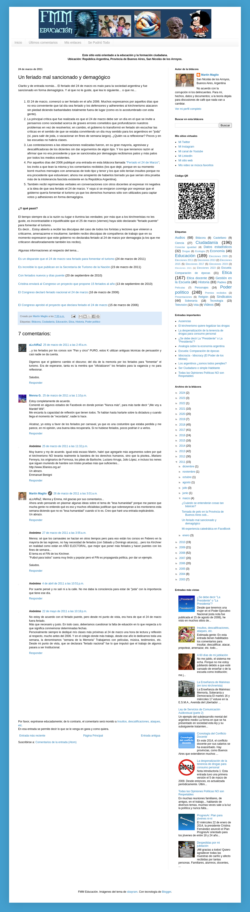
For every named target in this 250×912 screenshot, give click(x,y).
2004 (182, 574)
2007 (182, 558)
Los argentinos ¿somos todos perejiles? (202, 363)
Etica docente (197, 278)
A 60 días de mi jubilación (212, 655)
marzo (186, 498)
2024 (182, 392)
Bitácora (36, 321)
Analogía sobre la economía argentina (201, 346)
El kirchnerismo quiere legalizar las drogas (204, 325)
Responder (35, 382)
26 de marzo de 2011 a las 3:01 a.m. (75, 493)
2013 (182, 451)
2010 (182, 542)
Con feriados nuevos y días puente (41, 275)
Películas (180, 287)
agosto (186, 482)
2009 (182, 547)
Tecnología (216, 300)
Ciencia (179, 243)
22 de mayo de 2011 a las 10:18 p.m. (64, 611)
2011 (182, 462)
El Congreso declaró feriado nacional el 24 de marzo (53, 292)
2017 (182, 429)
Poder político (92, 321)
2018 (182, 424)
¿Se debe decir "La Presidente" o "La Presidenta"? (208, 600)
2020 (182, 414)
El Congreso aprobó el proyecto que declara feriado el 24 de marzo (63, 305)
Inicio (18, 42)
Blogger (166, 891)
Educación (61, 321)
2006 (182, 563)
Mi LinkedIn (185, 156)
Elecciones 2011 (184, 260)
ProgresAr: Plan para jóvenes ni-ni (209, 817)
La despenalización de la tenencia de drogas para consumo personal (200, 332)
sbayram (132, 891)
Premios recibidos (215, 292)
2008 (182, 552)
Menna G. (35, 395)
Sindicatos (224, 296)
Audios (180, 237)
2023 (182, 398)
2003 (182, 579)
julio (185, 487)
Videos (209, 304)
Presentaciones (183, 297)
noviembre (189, 471)
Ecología (200, 251)
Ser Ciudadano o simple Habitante (199, 368)
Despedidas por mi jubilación (208, 844)
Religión (203, 296)
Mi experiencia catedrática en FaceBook (206, 528)
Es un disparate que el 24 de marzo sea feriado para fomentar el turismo (66, 259)
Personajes (201, 287)
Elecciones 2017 (195, 264)
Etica (71, 321)
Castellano (219, 237)
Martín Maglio (38, 493)
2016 (182, 435)
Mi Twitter (184, 142)
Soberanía (191, 300)
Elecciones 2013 (206, 260)
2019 (182, 419)
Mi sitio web (185, 160)
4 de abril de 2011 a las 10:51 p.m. (63, 583)
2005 (182, 568)
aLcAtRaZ (35, 344)
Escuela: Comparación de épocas (198, 351)
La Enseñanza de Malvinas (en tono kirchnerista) (213, 684)
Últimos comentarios (43, 42)
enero (186, 535)
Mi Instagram (186, 146)
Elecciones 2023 (206, 267)
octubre (187, 477)
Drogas (186, 251)
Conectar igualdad (185, 247)
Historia (79, 321)
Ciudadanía (48, 321)
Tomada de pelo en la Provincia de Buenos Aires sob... (203, 513)
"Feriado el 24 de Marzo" (142, 162)
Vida (196, 304)
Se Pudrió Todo (99, 42)
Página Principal (93, 735)
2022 (182, 403)
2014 (182, 445)
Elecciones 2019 (218, 264)
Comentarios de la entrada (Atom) (56, 742)
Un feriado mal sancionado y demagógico (199, 522)
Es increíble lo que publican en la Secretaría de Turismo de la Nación (64, 267)
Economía (217, 251)
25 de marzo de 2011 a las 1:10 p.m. (65, 395)
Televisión (181, 304)
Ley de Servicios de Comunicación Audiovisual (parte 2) (199, 711)
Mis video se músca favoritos (195, 165)
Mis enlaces (73, 42)
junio (185, 493)
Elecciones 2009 (218, 256)
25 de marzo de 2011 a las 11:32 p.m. (65, 446)
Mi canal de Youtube (190, 151)
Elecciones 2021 (183, 268)
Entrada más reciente (32, 735)
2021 (182, 408)
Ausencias (184, 321)
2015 (182, 440)
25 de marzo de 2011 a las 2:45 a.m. (65, 344)
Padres (222, 282)
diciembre (188, 466)
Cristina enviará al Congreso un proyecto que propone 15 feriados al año (66, 284)
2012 (182, 456)
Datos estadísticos (218, 247)
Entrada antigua (150, 735)
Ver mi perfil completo (188, 108)
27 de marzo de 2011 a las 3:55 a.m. (64, 532)
